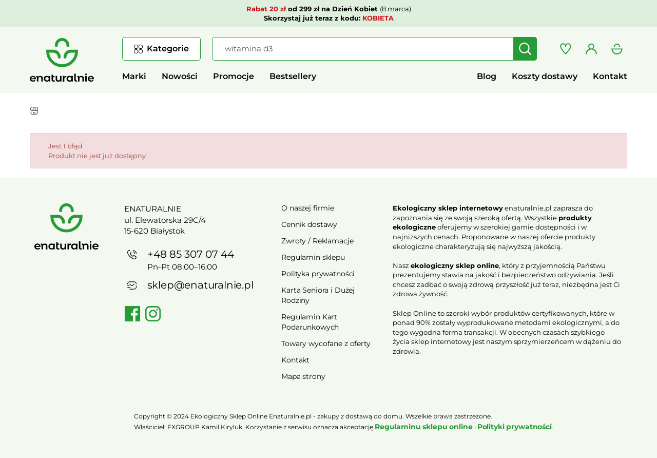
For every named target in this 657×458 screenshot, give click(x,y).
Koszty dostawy (544, 76)
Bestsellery (292, 76)
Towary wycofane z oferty (326, 343)
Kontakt (610, 76)
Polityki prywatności (514, 426)
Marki (134, 76)
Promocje (233, 76)
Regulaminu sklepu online (424, 426)
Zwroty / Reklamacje (317, 240)
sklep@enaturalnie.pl (200, 285)
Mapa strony (303, 376)
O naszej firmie (307, 208)
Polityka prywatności (318, 273)
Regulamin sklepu (313, 257)
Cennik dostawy (309, 224)
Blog (486, 76)
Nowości (180, 76)
